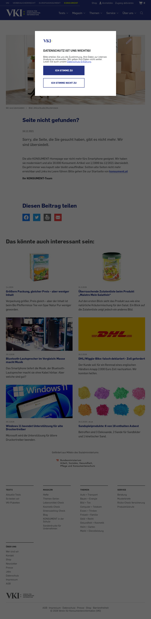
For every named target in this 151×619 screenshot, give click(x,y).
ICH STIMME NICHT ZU (64, 82)
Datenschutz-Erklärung (79, 61)
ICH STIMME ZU (64, 70)
